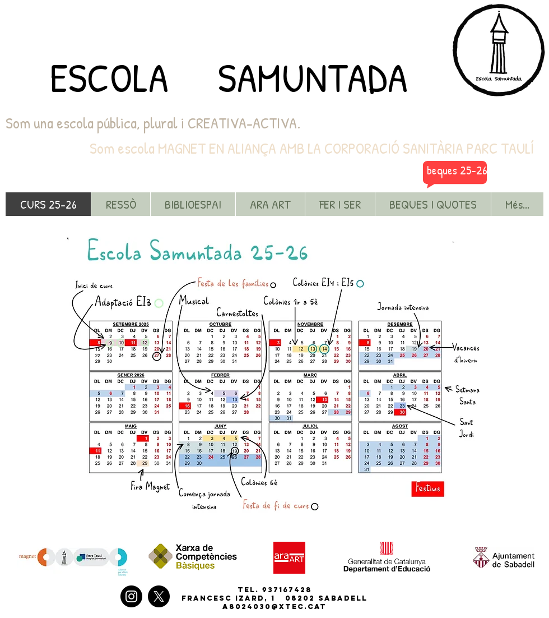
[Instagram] (131, 596)
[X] (159, 596)
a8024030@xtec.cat (274, 606)
